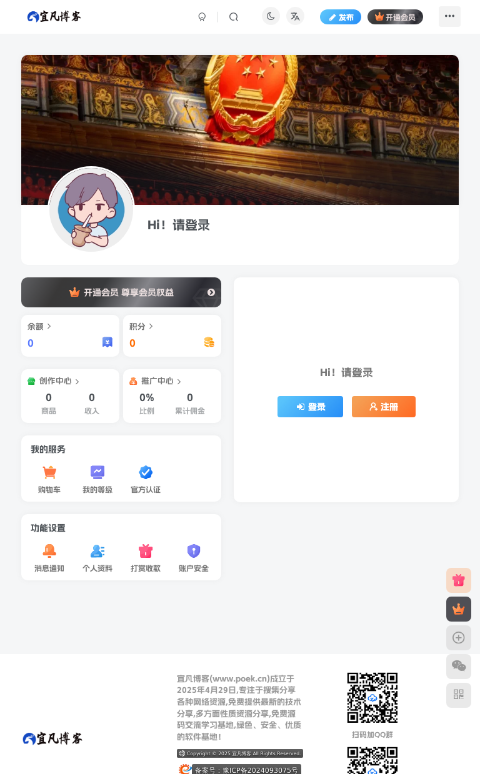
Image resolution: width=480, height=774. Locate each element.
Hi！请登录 (179, 224)
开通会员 (389, 21)
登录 (310, 406)
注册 (383, 406)
